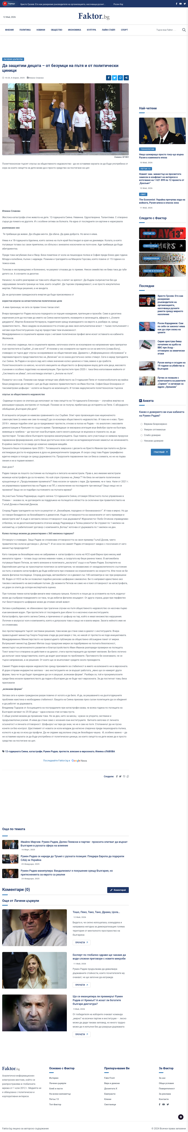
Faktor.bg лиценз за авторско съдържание (25, 1128)
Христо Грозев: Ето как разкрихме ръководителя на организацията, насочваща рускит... (47, 4)
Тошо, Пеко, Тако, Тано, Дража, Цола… (96, 912)
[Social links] (176, 4)
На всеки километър (60, 1094)
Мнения (9, 30)
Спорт (124, 30)
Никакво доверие (152, 440)
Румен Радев (50, 751)
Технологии (147, 149)
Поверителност (167, 1088)
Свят (143, 194)
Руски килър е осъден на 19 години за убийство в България (171, 365)
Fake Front (109, 1078)
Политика (25, 30)
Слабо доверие (151, 435)
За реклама (165, 1094)
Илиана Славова (36, 78)
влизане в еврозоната (82, 751)
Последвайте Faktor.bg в (65, 760)
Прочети (81, 942)
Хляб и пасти (56, 1088)
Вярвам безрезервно (154, 424)
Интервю (53, 1078)
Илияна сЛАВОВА (105, 751)
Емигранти (109, 1094)
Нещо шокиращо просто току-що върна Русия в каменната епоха (161, 156)
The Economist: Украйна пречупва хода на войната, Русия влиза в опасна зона (162, 201)
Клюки (107, 1099)
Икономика (74, 30)
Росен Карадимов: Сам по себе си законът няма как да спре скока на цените (171, 328)
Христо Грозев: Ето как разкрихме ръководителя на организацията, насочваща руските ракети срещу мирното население (170, 305)
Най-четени (148, 108)
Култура (91, 30)
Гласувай (160, 452)
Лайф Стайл (108, 30)
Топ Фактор (55, 1104)
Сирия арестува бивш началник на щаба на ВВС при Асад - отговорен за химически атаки (171, 347)
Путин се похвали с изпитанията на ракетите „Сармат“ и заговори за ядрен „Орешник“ (172, 382)
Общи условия (166, 1083)
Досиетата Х (110, 1088)
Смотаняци (110, 1104)
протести (64, 751)
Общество (56, 30)
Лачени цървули (57, 1083)
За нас (162, 1078)
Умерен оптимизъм (153, 429)
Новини (41, 30)
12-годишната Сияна (16, 751)
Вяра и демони (112, 1083)
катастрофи (35, 751)
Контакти (164, 1099)
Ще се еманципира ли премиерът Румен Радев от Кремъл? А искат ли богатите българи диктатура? (98, 1000)
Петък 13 (145, 169)
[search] (184, 30)
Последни (146, 286)
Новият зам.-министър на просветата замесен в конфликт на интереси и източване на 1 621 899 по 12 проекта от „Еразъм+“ (161, 179)
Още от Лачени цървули (20, 901)
